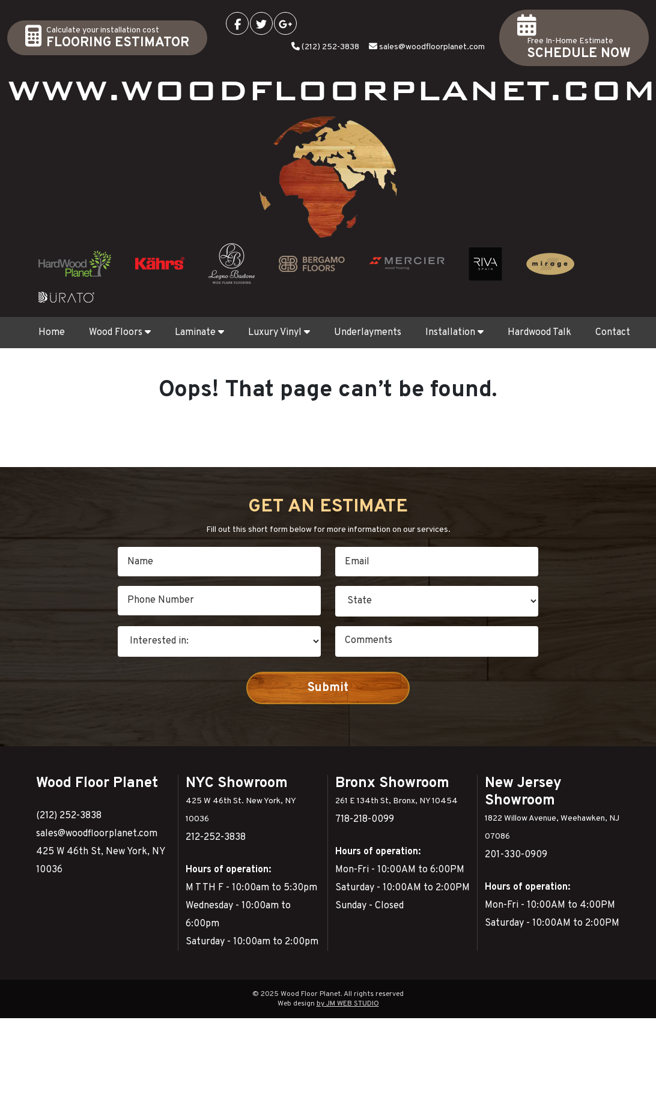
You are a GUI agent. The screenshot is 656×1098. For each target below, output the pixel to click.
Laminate (199, 333)
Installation (454, 333)
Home (51, 333)
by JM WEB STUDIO (348, 1004)
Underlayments (367, 333)
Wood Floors (120, 333)
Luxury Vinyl (279, 333)
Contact (612, 333)
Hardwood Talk (539, 333)
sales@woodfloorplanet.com (432, 47)
